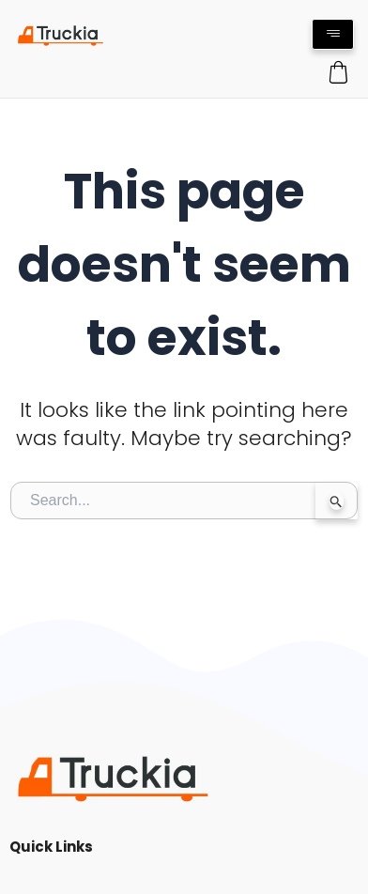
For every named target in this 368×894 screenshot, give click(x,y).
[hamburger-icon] (333, 34)
